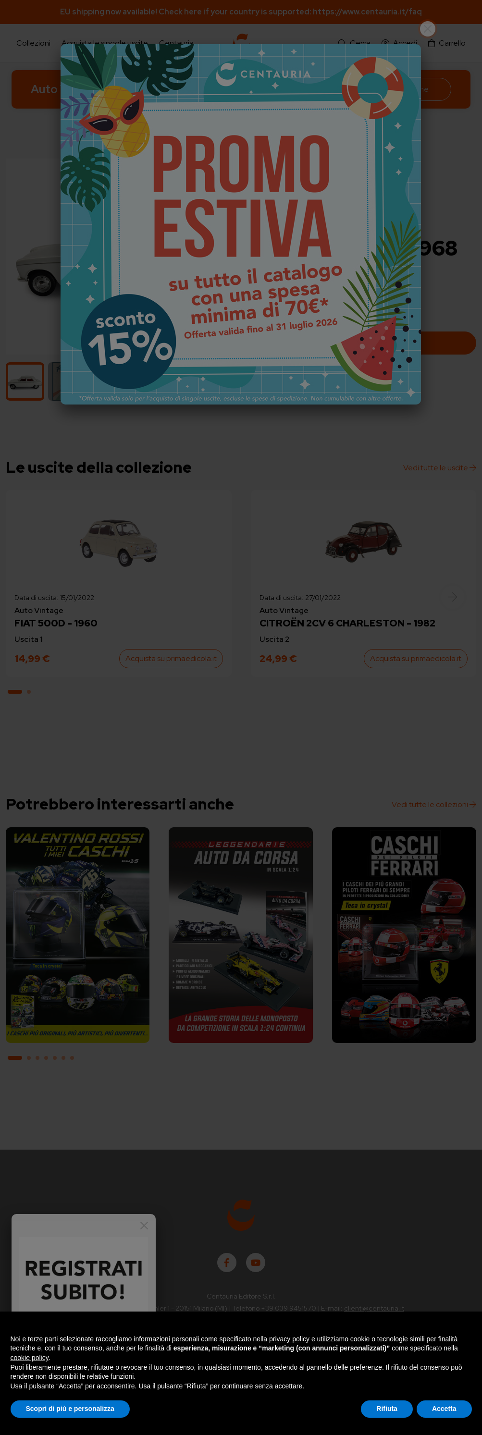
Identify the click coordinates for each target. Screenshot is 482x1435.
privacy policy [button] (289, 1339)
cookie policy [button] (30, 1357)
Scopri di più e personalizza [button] (70, 1408)
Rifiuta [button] (386, 1408)
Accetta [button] (444, 1408)
